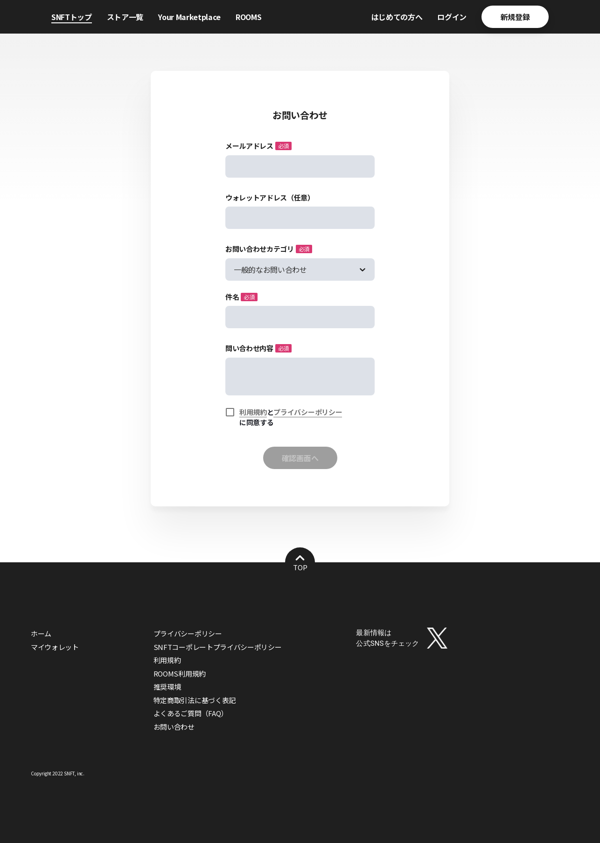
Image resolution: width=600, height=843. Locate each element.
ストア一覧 (125, 16)
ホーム (41, 633)
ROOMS (248, 16)
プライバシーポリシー (307, 412)
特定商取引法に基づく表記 (194, 700)
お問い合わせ (174, 727)
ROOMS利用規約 (179, 673)
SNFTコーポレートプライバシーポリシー (217, 647)
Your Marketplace (189, 16)
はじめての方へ (397, 16)
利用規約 (253, 412)
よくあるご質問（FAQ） (190, 713)
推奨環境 (167, 686)
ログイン (452, 16)
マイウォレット (55, 647)
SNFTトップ (71, 16)
